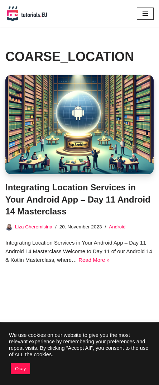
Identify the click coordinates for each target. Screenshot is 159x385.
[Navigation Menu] (145, 14)
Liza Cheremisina (33, 226)
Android (117, 226)
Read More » (94, 260)
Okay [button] (20, 368)
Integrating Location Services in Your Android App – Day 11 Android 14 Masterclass (77, 199)
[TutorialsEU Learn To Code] (26, 13)
